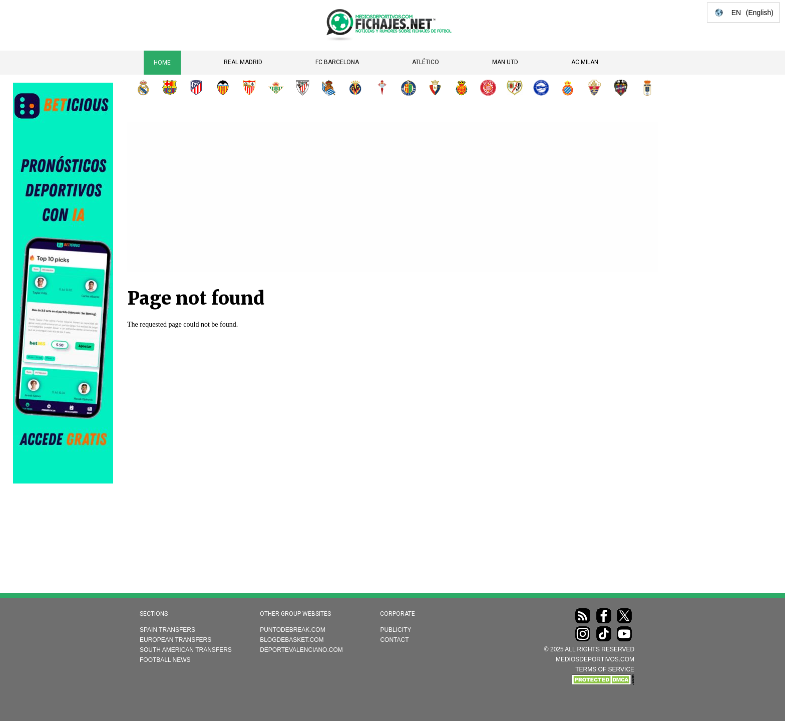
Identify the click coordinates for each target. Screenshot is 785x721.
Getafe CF (409, 88)
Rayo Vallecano (515, 88)
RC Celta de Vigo (382, 88)
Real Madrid (243, 62)
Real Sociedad (329, 88)
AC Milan (584, 62)
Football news (165, 659)
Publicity (395, 629)
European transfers (175, 639)
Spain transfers (167, 629)
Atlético (425, 62)
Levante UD (621, 88)
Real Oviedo (647, 88)
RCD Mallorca (462, 88)
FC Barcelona (337, 62)
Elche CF (594, 88)
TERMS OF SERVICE (604, 669)
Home (162, 62)
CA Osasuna (435, 88)
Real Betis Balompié (276, 88)
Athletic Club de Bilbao (302, 88)
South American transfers (186, 649)
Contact (394, 639)
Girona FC (488, 88)
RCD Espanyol (568, 88)
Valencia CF (223, 88)
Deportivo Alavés (541, 88)
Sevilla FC (249, 88)
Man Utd (505, 62)
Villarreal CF (355, 88)
